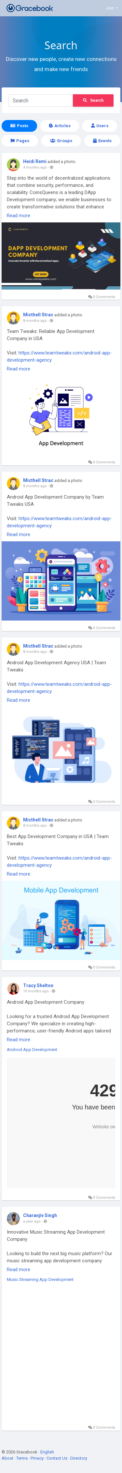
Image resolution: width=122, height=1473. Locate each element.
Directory (78, 1458)
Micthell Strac (38, 314)
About (8, 1458)
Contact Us (57, 1458)
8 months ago (35, 321)
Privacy (38, 1458)
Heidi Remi (35, 161)
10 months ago (36, 991)
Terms (22, 1458)
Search (93, 100)
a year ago (32, 1221)
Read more (18, 215)
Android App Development (32, 1049)
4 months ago (35, 167)
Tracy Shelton (38, 985)
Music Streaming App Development (40, 1279)
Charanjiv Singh (40, 1215)
